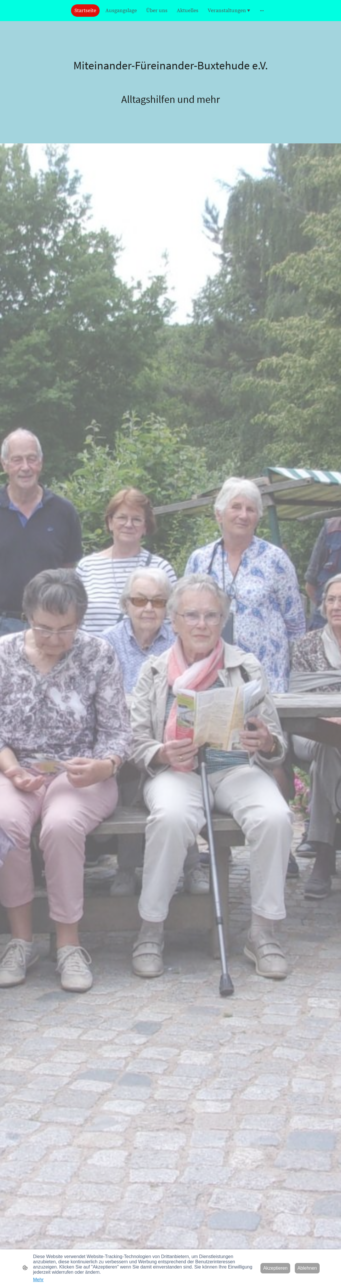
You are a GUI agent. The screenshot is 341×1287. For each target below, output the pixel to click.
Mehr (38, 1279)
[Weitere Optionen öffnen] (262, 10)
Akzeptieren (275, 1268)
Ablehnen (307, 1268)
